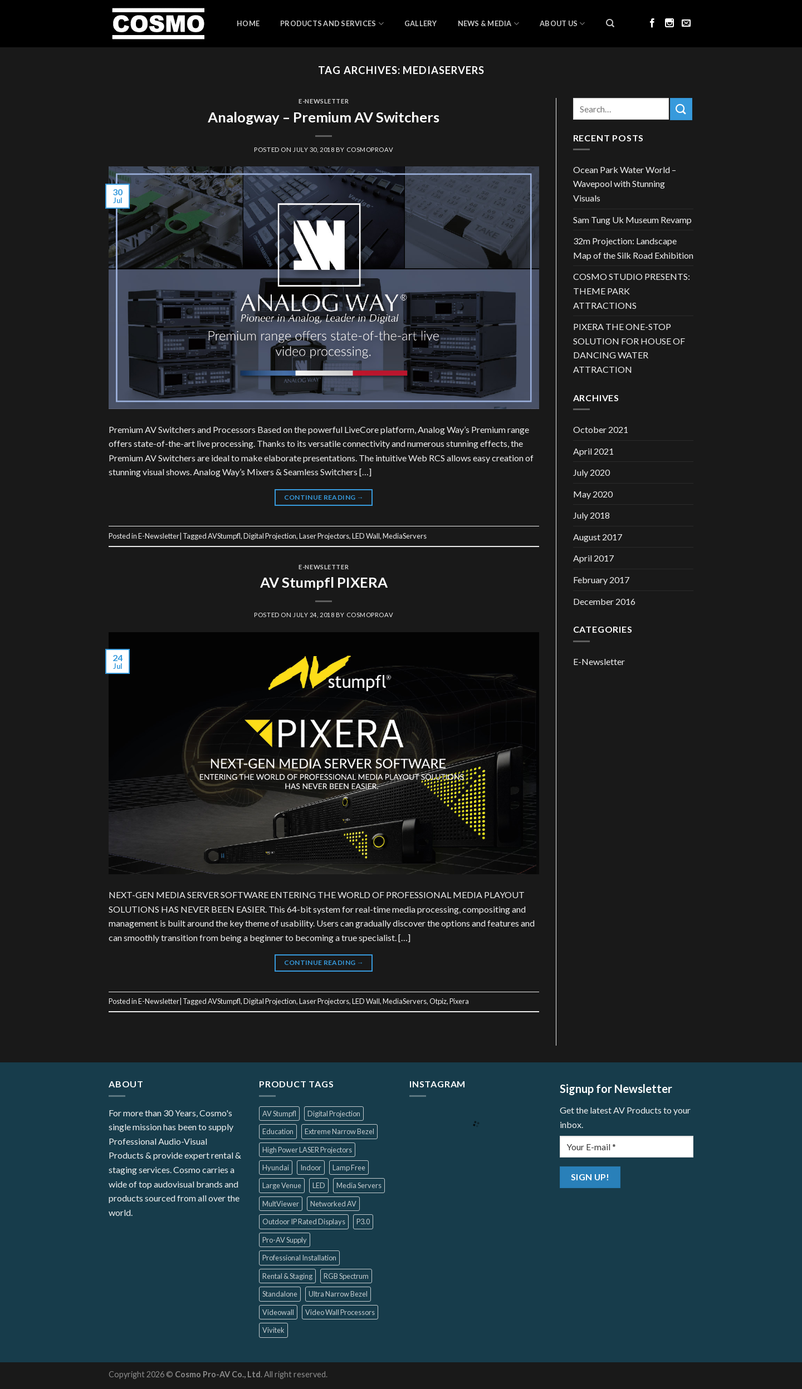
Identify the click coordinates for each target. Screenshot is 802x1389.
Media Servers (359, 1185)
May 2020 (593, 494)
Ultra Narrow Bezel (338, 1293)
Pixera (459, 1001)
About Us (562, 23)
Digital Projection (269, 535)
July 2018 (591, 515)
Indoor (310, 1167)
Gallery (420, 23)
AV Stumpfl (279, 1113)
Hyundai (275, 1167)
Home (248, 23)
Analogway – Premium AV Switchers (323, 117)
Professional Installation (299, 1257)
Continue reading (324, 497)
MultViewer (280, 1203)
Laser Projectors (324, 535)
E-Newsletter (324, 101)
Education (278, 1131)
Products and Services (332, 23)
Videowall (278, 1312)
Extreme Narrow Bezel (339, 1131)
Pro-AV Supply (284, 1239)
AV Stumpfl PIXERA (324, 582)
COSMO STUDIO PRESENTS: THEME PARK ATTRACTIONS (631, 290)
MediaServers (405, 535)
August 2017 (597, 536)
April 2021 (593, 451)
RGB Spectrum (346, 1276)
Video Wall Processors (340, 1312)
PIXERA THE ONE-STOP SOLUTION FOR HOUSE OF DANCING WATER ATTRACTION (629, 348)
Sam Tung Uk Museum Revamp (632, 219)
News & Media (489, 23)
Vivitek (273, 1330)
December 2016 (604, 601)
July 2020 (591, 472)
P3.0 (363, 1221)
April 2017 (593, 558)
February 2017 (601, 579)
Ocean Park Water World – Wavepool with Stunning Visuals (624, 183)
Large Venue (281, 1185)
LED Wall (366, 535)
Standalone (279, 1293)
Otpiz (438, 1001)
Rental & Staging (287, 1276)
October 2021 (600, 429)
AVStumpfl (224, 535)
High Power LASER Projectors (307, 1149)
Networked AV (333, 1203)
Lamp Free (348, 1167)
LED (318, 1185)
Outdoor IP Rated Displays (303, 1221)
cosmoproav (370, 149)
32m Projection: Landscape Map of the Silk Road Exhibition (633, 247)
